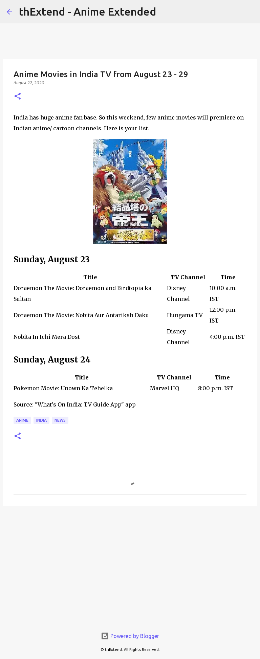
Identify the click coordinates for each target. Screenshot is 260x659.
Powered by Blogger (130, 636)
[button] (18, 96)
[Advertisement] (130, 563)
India (41, 420)
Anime (22, 420)
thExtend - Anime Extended (87, 11)
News (60, 420)
